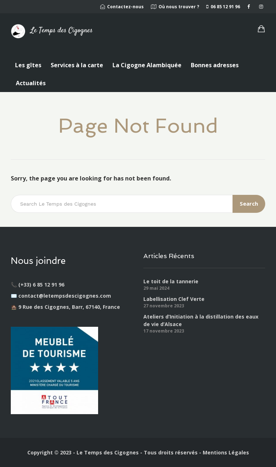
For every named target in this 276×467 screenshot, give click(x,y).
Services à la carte (77, 65)
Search (249, 203)
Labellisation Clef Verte (173, 299)
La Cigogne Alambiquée (146, 65)
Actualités (31, 83)
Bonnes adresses (215, 65)
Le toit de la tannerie (170, 281)
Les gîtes (28, 65)
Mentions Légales (226, 452)
